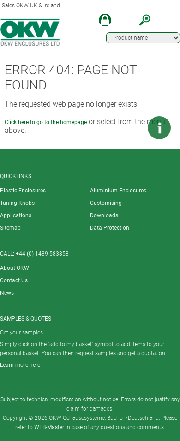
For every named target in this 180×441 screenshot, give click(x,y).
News (7, 293)
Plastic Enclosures (23, 190)
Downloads (104, 215)
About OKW (14, 268)
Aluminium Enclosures (118, 190)
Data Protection (109, 228)
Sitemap (10, 228)
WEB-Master (49, 427)
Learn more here (20, 365)
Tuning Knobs (17, 203)
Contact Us (14, 280)
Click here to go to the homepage (46, 122)
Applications (15, 215)
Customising (106, 203)
